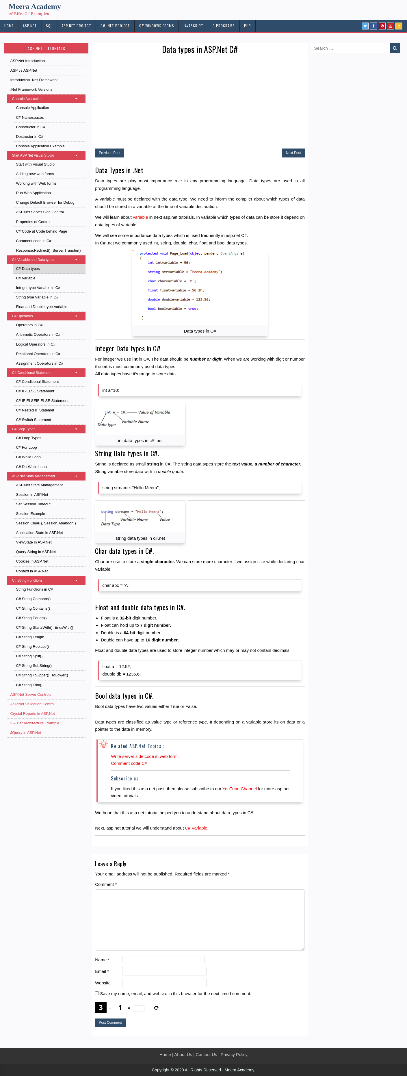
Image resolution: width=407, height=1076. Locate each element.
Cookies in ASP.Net (32, 561)
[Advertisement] (200, 101)
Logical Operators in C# (35, 344)
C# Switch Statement (33, 420)
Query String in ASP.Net (36, 552)
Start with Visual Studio (35, 164)
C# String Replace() (32, 646)
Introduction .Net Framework (33, 80)
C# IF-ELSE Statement (35, 391)
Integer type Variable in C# (38, 287)
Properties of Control (33, 222)
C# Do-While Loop (31, 467)
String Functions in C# (34, 589)
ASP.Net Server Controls (30, 694)
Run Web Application (33, 193)
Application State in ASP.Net (39, 532)
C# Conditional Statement (47, 373)
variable (140, 217)
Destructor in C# (29, 136)
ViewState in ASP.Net (33, 542)
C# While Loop (28, 457)
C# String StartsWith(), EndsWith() (44, 627)
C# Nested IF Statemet (35, 410)
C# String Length (30, 637)
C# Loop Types (47, 429)
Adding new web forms (35, 174)
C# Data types (28, 268)
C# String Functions (47, 580)
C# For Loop (26, 447)
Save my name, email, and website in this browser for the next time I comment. (175, 993)
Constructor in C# (30, 127)
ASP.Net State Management (47, 476)
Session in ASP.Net (32, 494)
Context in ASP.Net (32, 571)
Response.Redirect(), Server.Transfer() (48, 250)
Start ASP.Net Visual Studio (47, 155)
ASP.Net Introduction (27, 61)
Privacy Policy (234, 1054)
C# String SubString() (34, 665)
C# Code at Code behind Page (41, 231)
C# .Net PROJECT (115, 26)
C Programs (224, 26)
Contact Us (206, 1054)
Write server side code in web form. (145, 756)
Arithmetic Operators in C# (38, 334)
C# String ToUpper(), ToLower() (42, 675)
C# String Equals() (31, 618)
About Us (183, 1054)
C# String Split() (29, 656)
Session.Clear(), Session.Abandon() (46, 523)
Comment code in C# (33, 241)
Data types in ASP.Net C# (200, 49)
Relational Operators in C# (38, 354)
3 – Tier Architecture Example (34, 723)
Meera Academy (35, 6)
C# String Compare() (33, 599)
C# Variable (25, 278)
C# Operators (47, 316)
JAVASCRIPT (193, 26)
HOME (9, 26)
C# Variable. (196, 827)
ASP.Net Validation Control (32, 704)
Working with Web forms (36, 183)
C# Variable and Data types (47, 260)
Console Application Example (40, 146)
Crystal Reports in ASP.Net (32, 713)
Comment (106, 884)
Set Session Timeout (33, 504)
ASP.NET (30, 26)
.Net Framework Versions (31, 89)
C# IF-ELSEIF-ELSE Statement (42, 400)
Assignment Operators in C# (39, 363)
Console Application (47, 99)
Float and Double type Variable (41, 307)
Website (103, 982)
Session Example (30, 513)
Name (102, 959)
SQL (49, 26)
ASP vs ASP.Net (23, 70)
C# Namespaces (30, 117)
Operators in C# (29, 325)
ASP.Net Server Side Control (40, 212)
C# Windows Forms (156, 26)
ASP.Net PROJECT (76, 26)
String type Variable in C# (37, 297)
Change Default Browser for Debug (45, 202)
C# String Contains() (33, 608)
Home (165, 1054)
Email (102, 971)
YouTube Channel (239, 788)
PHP (247, 26)
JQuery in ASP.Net (25, 732)
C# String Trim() (29, 685)
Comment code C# (129, 763)
